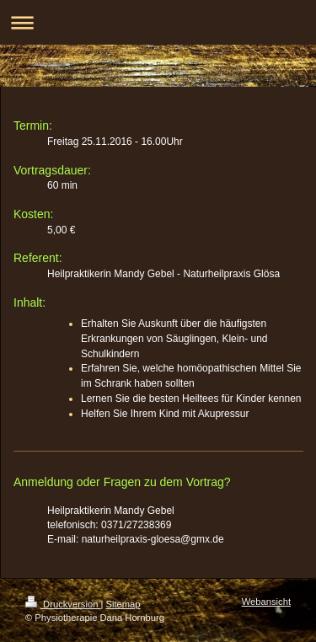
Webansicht (266, 602)
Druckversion (63, 604)
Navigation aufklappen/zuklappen (158, 22)
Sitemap (123, 604)
